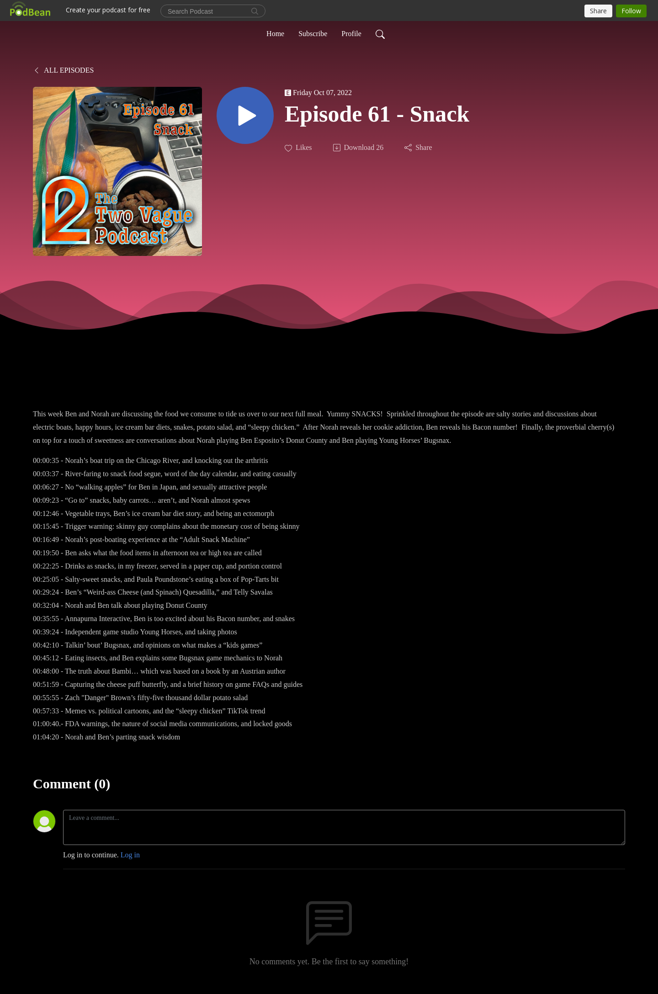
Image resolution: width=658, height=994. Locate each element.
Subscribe (312, 33)
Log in (130, 855)
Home (275, 33)
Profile (351, 33)
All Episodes (63, 70)
